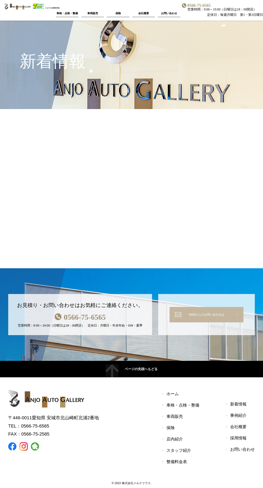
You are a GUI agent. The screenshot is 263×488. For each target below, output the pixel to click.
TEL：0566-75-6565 (28, 426)
